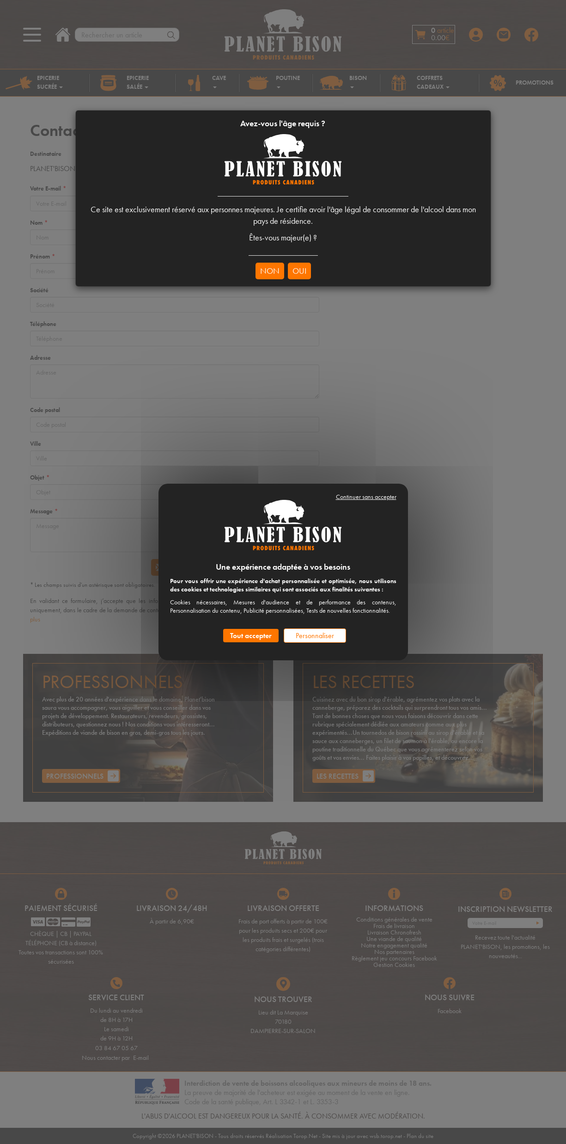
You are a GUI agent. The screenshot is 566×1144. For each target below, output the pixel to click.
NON (270, 270)
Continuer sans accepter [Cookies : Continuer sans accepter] (366, 496)
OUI (299, 270)
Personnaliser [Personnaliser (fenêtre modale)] (315, 635)
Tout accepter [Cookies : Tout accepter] (251, 635)
